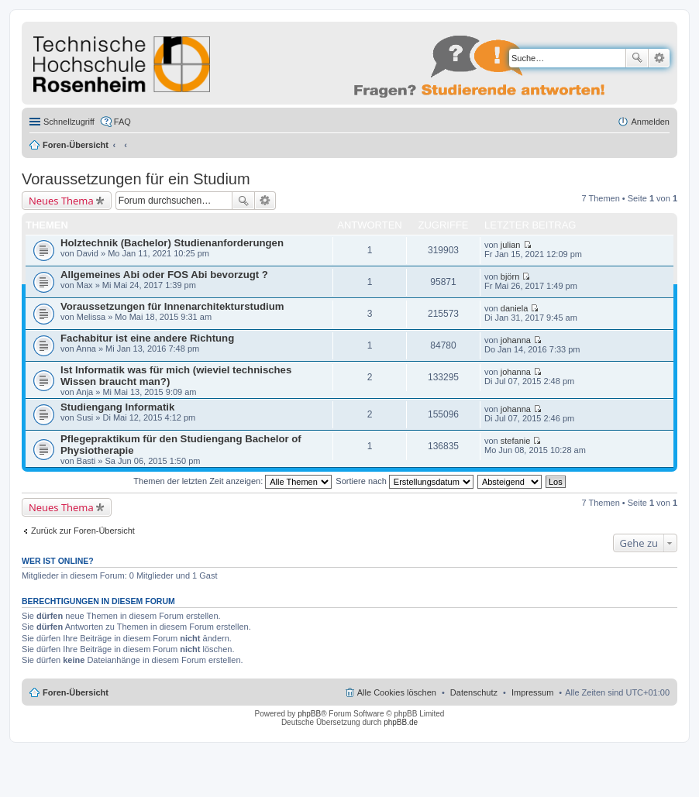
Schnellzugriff (69, 121)
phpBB (309, 713)
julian (511, 244)
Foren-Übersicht (75, 144)
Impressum (532, 692)
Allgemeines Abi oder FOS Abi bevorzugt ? (164, 274)
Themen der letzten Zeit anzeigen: (232, 481)
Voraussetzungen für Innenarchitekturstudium (172, 306)
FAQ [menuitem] (122, 121)
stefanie (516, 440)
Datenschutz (474, 692)
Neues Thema (61, 201)
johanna (516, 340)
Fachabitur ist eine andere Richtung (147, 338)
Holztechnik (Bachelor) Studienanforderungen (172, 243)
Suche (637, 58)
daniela (514, 308)
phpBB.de (401, 722)
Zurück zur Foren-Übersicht (83, 530)
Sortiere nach (404, 481)
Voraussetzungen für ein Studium (136, 178)
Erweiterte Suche (659, 58)
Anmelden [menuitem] (650, 121)
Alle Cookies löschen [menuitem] (396, 692)
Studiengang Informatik (117, 407)
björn (510, 276)
